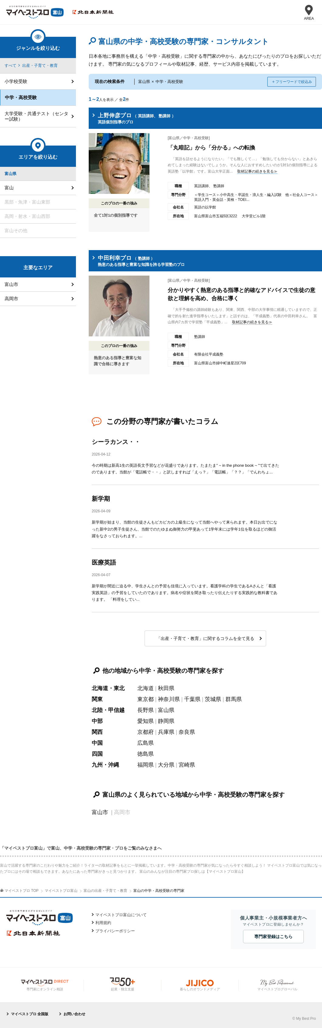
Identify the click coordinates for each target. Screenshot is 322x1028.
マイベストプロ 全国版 (29, 1014)
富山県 (166, 710)
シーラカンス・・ (116, 441)
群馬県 (233, 699)
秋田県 (166, 688)
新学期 (101, 498)
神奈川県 (169, 699)
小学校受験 (16, 81)
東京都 (145, 699)
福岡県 (145, 765)
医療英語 (104, 562)
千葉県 (192, 699)
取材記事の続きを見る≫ (257, 171)
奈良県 (187, 732)
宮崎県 (187, 765)
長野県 (145, 710)
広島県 (145, 743)
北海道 (145, 688)
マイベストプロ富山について (121, 915)
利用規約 (103, 922)
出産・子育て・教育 (40, 65)
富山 (9, 187)
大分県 (166, 765)
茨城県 (213, 699)
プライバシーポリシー (115, 931)
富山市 (100, 812)
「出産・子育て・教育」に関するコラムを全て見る (205, 638)
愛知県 (145, 721)
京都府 (145, 732)
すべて (10, 65)
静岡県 (166, 721)
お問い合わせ (74, 1014)
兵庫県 (166, 732)
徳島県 (145, 754)
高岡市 (11, 298)
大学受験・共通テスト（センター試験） (36, 116)
